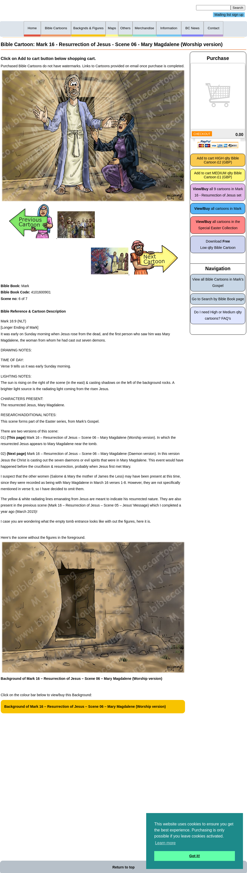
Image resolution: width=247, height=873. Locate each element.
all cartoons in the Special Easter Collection (218, 225)
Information (168, 28)
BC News (193, 28)
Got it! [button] (194, 856)
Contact (213, 28)
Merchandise (144, 28)
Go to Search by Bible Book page (218, 299)
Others (125, 28)
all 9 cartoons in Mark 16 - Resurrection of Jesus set (218, 192)
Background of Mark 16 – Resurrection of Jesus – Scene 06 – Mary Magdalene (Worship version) (85, 706)
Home (32, 28)
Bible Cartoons (56, 28)
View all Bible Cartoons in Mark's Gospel (217, 282)
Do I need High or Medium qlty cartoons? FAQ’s (218, 315)
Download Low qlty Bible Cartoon (217, 244)
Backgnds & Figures (88, 28)
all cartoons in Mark (217, 209)
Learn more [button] (165, 843)
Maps (112, 28)
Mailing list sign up (228, 15)
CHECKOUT (201, 134)
